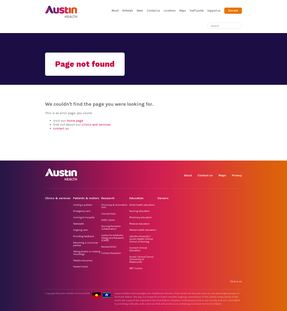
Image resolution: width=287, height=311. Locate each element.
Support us (214, 10)
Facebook (191, 156)
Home (48, 26)
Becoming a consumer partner (85, 244)
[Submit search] (239, 26)
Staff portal (197, 10)
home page (75, 121)
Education (136, 198)
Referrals (127, 10)
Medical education (139, 223)
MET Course (135, 268)
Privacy (237, 175)
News (140, 10)
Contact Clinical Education (138, 249)
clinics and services (96, 124)
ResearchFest (108, 246)
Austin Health (61, 10)
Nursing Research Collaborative (111, 227)
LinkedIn (219, 156)
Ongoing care (80, 229)
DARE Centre (108, 220)
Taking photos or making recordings (86, 253)
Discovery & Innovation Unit (114, 206)
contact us (61, 128)
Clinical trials (108, 213)
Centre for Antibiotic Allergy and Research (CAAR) (112, 238)
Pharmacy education (140, 217)
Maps (182, 10)
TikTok (210, 156)
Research (108, 198)
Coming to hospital (84, 217)
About (115, 10)
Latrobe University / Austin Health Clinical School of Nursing (141, 239)
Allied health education (142, 204)
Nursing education (139, 211)
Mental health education (142, 229)
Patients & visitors (86, 198)
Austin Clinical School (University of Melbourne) (141, 259)
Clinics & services (58, 198)
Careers (163, 198)
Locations (170, 10)
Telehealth (78, 223)
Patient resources (82, 260)
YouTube (238, 156)
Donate (233, 10)
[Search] (219, 25)
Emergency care (81, 211)
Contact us (153, 10)
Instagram (200, 156)
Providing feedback (83, 236)
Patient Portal (80, 266)
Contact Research (111, 253)
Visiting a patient (82, 204)
